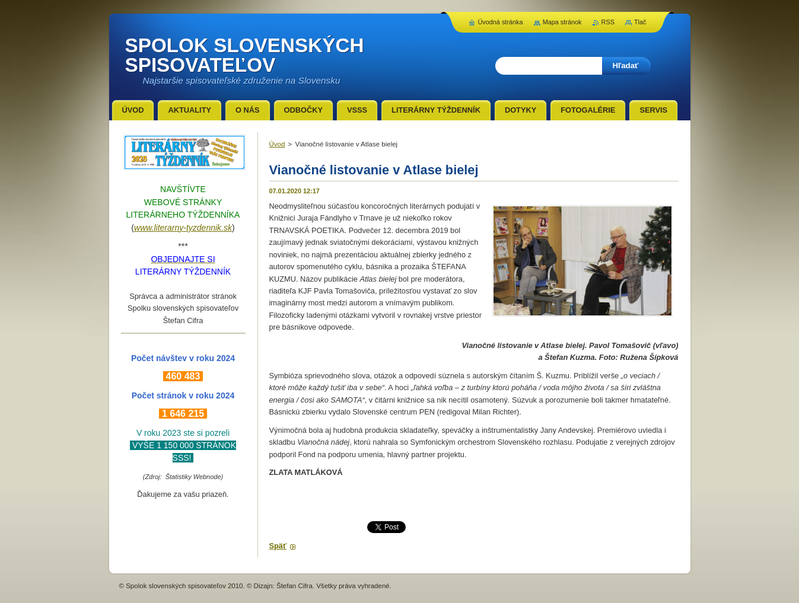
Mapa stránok (562, 21)
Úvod (277, 144)
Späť (278, 545)
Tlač (640, 21)
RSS (608, 21)
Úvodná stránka (500, 21)
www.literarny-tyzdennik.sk (183, 227)
